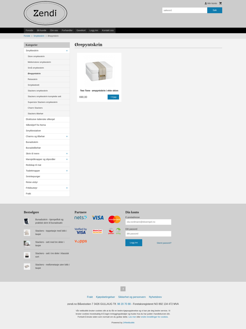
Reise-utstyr (32, 182)
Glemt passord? (164, 243)
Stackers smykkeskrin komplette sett (44, 96)
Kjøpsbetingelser (105, 297)
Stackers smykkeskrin (38, 90)
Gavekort (81, 30)
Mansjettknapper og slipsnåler (40, 159)
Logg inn (94, 30)
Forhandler (67, 30)
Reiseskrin (32, 79)
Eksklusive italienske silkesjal (40, 119)
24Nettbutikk (128, 322)
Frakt (28, 193)
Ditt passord (131, 229)
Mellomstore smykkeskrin (39, 62)
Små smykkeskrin (36, 68)
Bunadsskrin (32, 142)
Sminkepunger (33, 176)
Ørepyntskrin (34, 73)
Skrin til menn (32, 153)
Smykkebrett (33, 85)
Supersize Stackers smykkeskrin (42, 102)
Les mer (133, 317)
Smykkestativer (33, 130)
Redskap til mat (33, 165)
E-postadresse (132, 217)
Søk (215, 10)
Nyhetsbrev (155, 297)
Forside (29, 30)
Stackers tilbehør (35, 113)
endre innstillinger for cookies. (154, 317)
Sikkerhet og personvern (132, 297)
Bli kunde (41, 30)
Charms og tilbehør (35, 136)
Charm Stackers (35, 108)
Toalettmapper (33, 170)
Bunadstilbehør (33, 148)
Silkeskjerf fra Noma (36, 125)
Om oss (54, 30)
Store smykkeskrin (36, 56)
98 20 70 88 (124, 304)
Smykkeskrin (32, 50)
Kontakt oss (108, 30)
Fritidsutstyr (31, 188)
